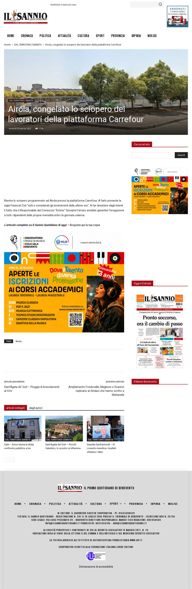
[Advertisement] (119, 18)
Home (7, 44)
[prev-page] (6, 459)
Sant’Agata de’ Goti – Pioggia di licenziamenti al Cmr (31, 389)
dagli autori (35, 407)
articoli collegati (15, 407)
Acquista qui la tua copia (85, 225)
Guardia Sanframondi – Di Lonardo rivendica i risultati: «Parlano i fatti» (101, 448)
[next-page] (12, 459)
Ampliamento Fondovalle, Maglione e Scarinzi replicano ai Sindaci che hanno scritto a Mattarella (96, 390)
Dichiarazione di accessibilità (96, 566)
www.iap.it (136, 540)
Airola (19, 341)
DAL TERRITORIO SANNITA (28, 44)
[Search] (160, 5)
